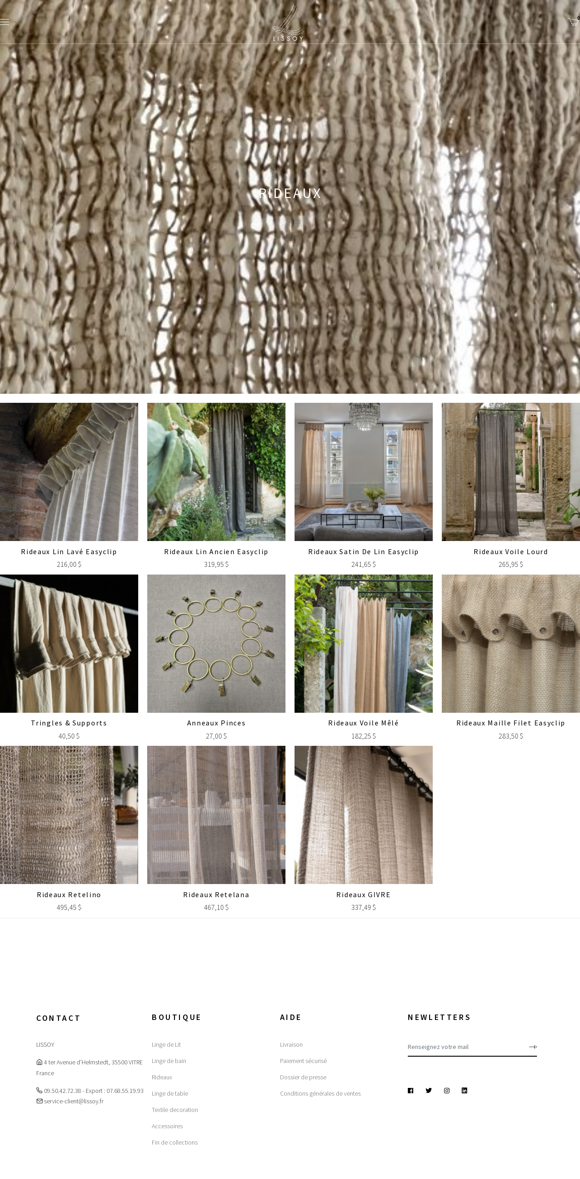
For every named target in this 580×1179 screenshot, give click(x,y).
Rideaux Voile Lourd (511, 551)
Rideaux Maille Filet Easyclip (511, 722)
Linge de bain (169, 1061)
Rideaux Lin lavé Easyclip (69, 551)
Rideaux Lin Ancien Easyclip (216, 551)
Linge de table (170, 1093)
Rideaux (162, 1077)
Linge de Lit (166, 1044)
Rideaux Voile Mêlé (363, 722)
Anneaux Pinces (216, 722)
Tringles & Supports (69, 722)
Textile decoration (175, 1110)
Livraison (291, 1044)
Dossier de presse (303, 1077)
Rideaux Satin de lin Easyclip (363, 551)
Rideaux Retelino (69, 894)
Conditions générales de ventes (320, 1093)
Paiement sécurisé (303, 1061)
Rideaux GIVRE (363, 894)
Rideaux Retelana (216, 894)
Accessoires (167, 1126)
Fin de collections (175, 1142)
